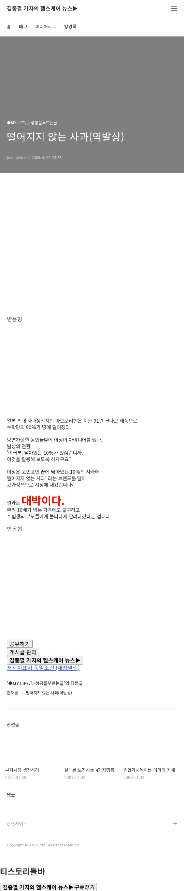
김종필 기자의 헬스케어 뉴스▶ (42, 8)
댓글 (11, 794)
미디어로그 (46, 26)
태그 (23, 26)
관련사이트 (17, 823)
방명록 (70, 26)
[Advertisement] (92, 251)
